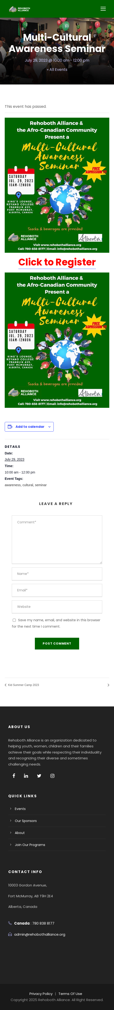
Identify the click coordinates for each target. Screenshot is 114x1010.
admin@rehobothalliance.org (40, 934)
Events (20, 808)
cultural (27, 485)
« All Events (57, 69)
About (20, 832)
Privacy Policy (41, 993)
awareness (13, 485)
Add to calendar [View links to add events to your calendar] (29, 426)
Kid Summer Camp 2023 (23, 685)
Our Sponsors (26, 820)
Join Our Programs (30, 844)
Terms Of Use (70, 993)
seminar (41, 485)
